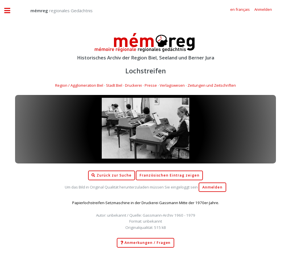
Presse (151, 85)
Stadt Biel (114, 85)
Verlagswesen (172, 85)
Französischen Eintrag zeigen (169, 175)
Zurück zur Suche (111, 175)
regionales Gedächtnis (56, 10)
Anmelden (212, 187)
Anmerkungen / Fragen (145, 243)
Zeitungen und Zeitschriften (212, 85)
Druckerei (133, 85)
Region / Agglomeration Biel (79, 85)
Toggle (10, 10)
